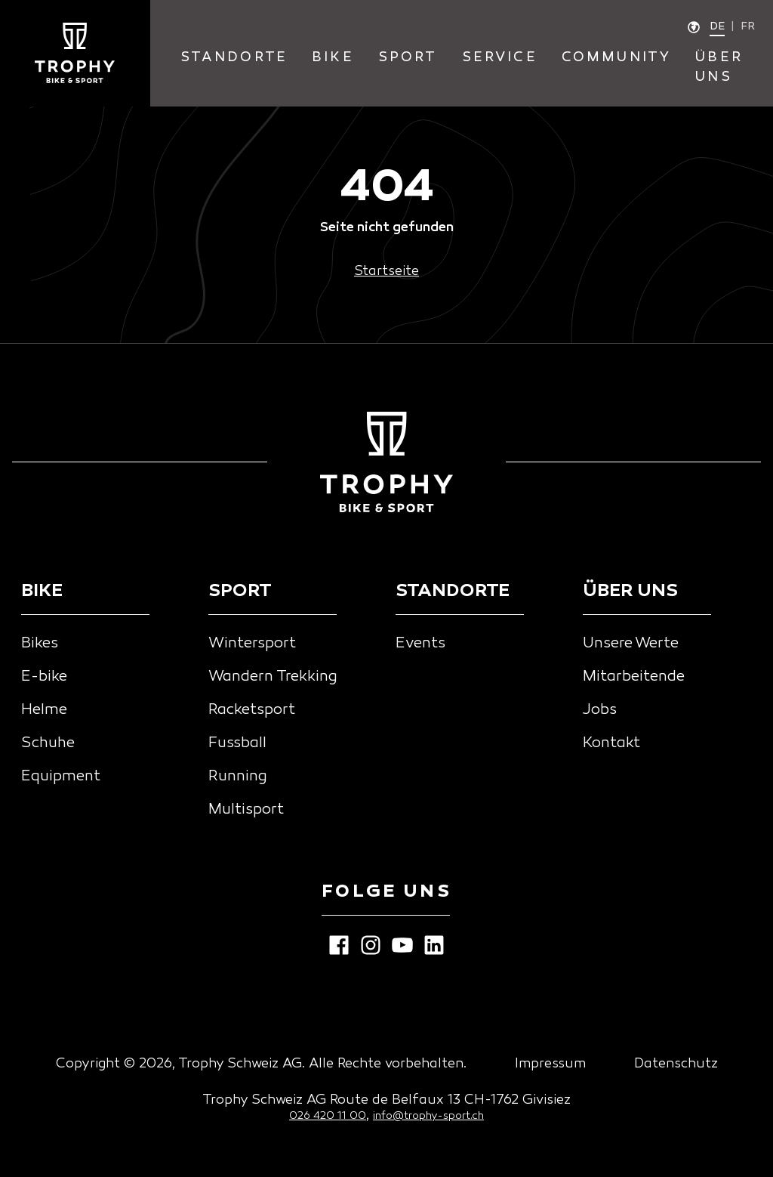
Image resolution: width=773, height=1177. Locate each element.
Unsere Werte (631, 644)
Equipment (60, 777)
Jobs (600, 710)
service (499, 58)
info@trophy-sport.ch (428, 1116)
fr (748, 26)
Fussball (237, 743)
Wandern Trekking (272, 677)
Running (237, 777)
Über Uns (719, 67)
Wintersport (252, 644)
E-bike (44, 677)
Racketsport (251, 710)
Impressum (550, 1064)
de (717, 26)
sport (408, 58)
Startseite (386, 272)
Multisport (246, 810)
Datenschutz (676, 1064)
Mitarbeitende (634, 677)
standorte (234, 58)
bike (333, 58)
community (617, 58)
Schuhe (48, 743)
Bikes (39, 644)
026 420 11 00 (327, 1116)
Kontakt (611, 743)
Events (420, 644)
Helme (44, 710)
